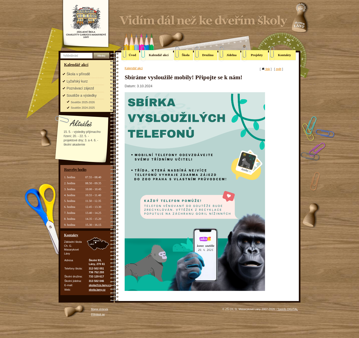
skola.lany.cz (97, 289)
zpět (278, 69)
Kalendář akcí (76, 65)
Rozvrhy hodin (75, 170)
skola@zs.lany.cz (100, 285)
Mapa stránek (99, 309)
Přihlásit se (98, 314)
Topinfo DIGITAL (287, 309)
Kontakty (71, 235)
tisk (266, 69)
